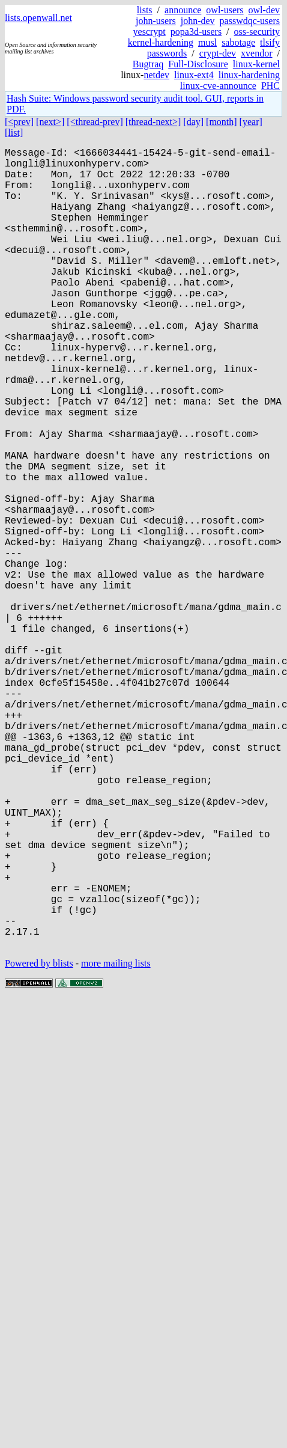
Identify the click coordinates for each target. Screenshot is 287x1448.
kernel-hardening (160, 42)
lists (145, 10)
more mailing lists (116, 1141)
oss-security (257, 31)
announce (183, 10)
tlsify (270, 42)
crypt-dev (217, 53)
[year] (251, 122)
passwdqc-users (250, 21)
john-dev (198, 21)
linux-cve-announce (218, 86)
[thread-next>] (153, 122)
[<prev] (19, 122)
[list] (14, 132)
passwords (167, 53)
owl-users (224, 10)
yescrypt (149, 31)
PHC (270, 86)
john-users (156, 21)
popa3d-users (196, 31)
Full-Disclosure (198, 64)
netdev (156, 75)
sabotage (238, 42)
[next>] (50, 122)
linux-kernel (256, 64)
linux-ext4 (194, 75)
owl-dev (264, 10)
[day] (193, 122)
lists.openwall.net (38, 18)
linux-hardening (249, 75)
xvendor (256, 53)
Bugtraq (148, 64)
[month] (221, 122)
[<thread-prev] (94, 122)
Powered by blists (39, 1141)
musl (207, 42)
